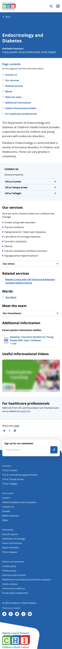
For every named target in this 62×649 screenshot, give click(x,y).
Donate (6, 511)
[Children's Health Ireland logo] (9, 6)
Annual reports (10, 534)
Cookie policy (9, 566)
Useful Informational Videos (20, 108)
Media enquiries (10, 515)
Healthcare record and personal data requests (26, 579)
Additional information (18, 102)
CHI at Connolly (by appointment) (19, 474)
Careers (6, 497)
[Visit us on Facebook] (9, 431)
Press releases (9, 552)
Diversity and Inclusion (14, 575)
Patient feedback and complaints (19, 502)
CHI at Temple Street (29, 51)
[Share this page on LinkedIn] (15, 431)
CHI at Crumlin (9, 51)
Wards (8, 91)
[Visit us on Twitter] (4, 614)
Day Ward (11, 297)
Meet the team (13, 97)
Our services (12, 80)
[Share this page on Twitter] (4, 431)
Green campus (10, 584)
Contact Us (8, 506)
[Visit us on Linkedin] (17, 614)
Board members (10, 547)
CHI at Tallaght (48, 51)
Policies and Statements (13, 561)
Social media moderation (15, 592)
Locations (6, 465)
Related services (14, 85)
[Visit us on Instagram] (23, 614)
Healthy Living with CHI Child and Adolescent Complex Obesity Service (30, 281)
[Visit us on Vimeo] (30, 614)
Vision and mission (12, 543)
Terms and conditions (13, 588)
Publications (8, 529)
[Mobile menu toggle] (58, 6)
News (5, 520)
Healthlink (25, 411)
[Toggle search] (51, 6)
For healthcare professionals (21, 113)
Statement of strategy (13, 538)
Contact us (11, 74)
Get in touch (8, 493)
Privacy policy (9, 570)
